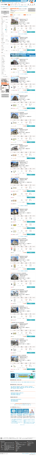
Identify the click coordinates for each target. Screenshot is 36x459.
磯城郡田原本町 (18, 386)
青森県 (6, 442)
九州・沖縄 (2, 449)
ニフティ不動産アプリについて (30, 443)
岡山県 (6, 447)
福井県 (13, 445)
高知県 (8, 448)
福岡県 (5, 449)
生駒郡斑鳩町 (21, 388)
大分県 (11, 449)
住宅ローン (17, 449)
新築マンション (16, 404)
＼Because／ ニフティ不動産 (30, 442)
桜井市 (25, 387)
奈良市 (15, 387)
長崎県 (8, 449)
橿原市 (11, 386)
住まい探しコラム (17, 448)
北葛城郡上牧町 (22, 386)
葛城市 (11, 388)
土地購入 (17, 445)
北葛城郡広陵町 (31, 386)
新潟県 (5, 445)
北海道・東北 (2, 442)
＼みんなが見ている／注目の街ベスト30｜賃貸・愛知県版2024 (25, 414)
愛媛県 (6, 448)
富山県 (10, 445)
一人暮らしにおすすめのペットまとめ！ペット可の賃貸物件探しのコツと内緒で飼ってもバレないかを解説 (29, 422)
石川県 (11, 445)
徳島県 (13, 447)
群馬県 (5, 444)
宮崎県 (13, 449)
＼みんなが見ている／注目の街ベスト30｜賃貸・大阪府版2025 (13, 414)
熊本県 (10, 449)
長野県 (8, 445)
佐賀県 (6, 449)
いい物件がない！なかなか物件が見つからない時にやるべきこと (31, 414)
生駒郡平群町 (14, 388)
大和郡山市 (21, 387)
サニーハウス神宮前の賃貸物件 (15, 177)
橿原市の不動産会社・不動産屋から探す (15, 393)
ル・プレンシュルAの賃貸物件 (15, 76)
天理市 (23, 387)
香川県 (5, 448)
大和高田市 (17, 387)
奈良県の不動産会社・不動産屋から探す (15, 394)
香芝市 (33, 387)
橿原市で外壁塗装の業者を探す (14, 400)
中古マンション (20, 404)
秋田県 (11, 442)
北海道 (5, 442)
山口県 (11, 447)
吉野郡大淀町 (12, 387)
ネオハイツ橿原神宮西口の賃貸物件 (16, 36)
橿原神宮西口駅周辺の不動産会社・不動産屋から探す (17, 392)
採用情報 (34, 453)
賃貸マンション (18, 442)
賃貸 (16, 442)
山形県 (13, 442)
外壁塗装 (17, 450)
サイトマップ (28, 445)
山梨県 (6, 445)
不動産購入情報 (17, 443)
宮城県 (10, 442)
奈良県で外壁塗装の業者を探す (14, 401)
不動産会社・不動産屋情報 (18, 446)
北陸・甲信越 (2, 445)
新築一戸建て (24, 404)
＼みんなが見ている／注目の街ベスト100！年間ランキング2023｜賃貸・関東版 (20, 414)
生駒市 (31, 387)
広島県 (5, 447)
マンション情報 (17, 447)
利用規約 (32, 453)
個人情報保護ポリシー (27, 453)
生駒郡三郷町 (18, 388)
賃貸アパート (21, 442)
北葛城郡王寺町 (26, 386)
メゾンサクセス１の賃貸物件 (15, 94)
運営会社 (23, 453)
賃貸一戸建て (25, 442)
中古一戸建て (27, 404)
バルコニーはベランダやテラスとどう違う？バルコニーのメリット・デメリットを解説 (17, 422)
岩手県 (8, 442)
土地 (30, 404)
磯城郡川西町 (14, 386)
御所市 (29, 387)
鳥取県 (8, 447)
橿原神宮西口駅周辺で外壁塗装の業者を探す (16, 399)
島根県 (10, 447)
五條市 (27, 387)
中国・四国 (2, 447)
